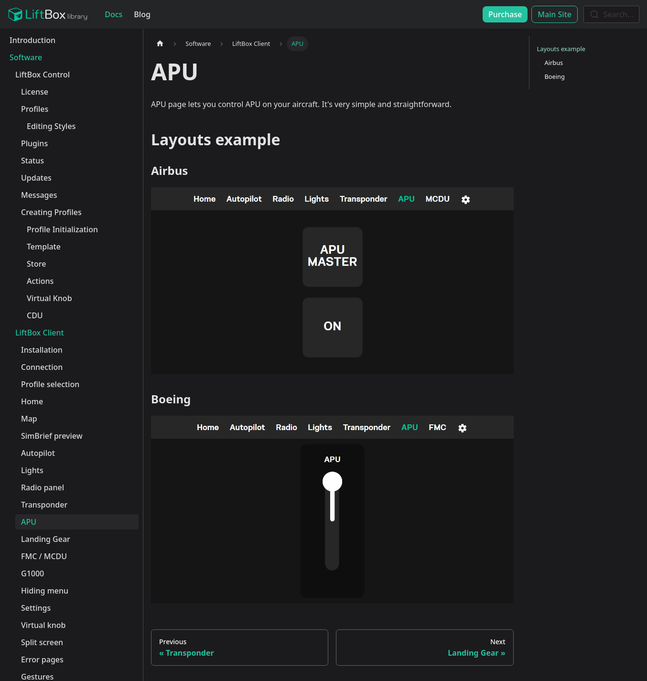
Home (32, 401)
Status (32, 160)
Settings (36, 608)
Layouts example (561, 48)
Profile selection (50, 384)
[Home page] (160, 43)
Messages (39, 195)
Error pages (42, 659)
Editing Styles (51, 126)
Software (26, 57)
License (34, 91)
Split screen (42, 642)
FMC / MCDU (44, 556)
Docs (113, 14)
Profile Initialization (62, 229)
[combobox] (611, 14)
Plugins (34, 143)
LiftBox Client (39, 332)
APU (28, 522)
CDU (35, 315)
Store (36, 264)
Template (44, 246)
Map (29, 418)
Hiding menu (44, 590)
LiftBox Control (42, 74)
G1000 (32, 573)
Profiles (34, 109)
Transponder (44, 504)
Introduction (32, 40)
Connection (42, 367)
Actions (40, 281)
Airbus (554, 62)
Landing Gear (45, 539)
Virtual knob (43, 625)
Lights (32, 470)
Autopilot (38, 453)
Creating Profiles (51, 212)
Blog (142, 14)
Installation (42, 350)
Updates (36, 178)
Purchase (505, 14)
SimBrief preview (52, 436)
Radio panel (42, 487)
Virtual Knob (49, 298)
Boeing (555, 76)
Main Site (555, 14)
